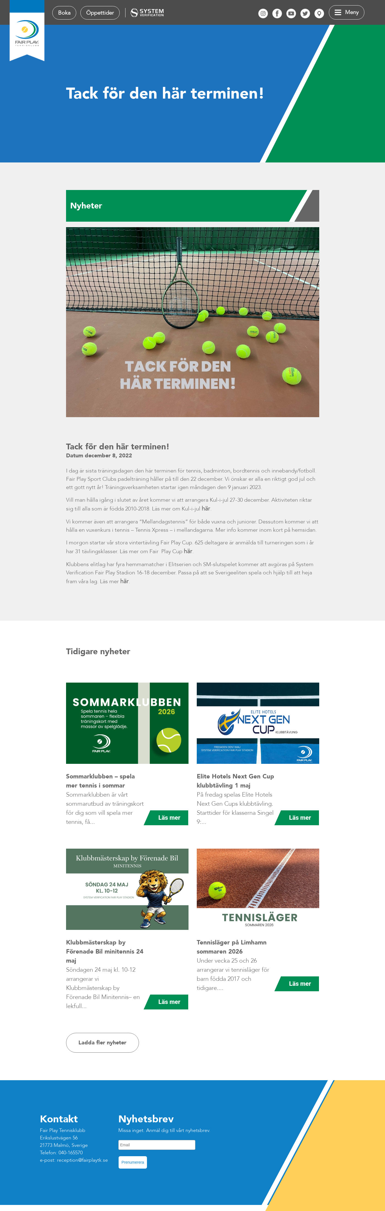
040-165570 (71, 1152)
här (206, 508)
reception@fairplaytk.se (82, 1160)
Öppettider (100, 13)
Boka (64, 13)
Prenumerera (133, 1162)
